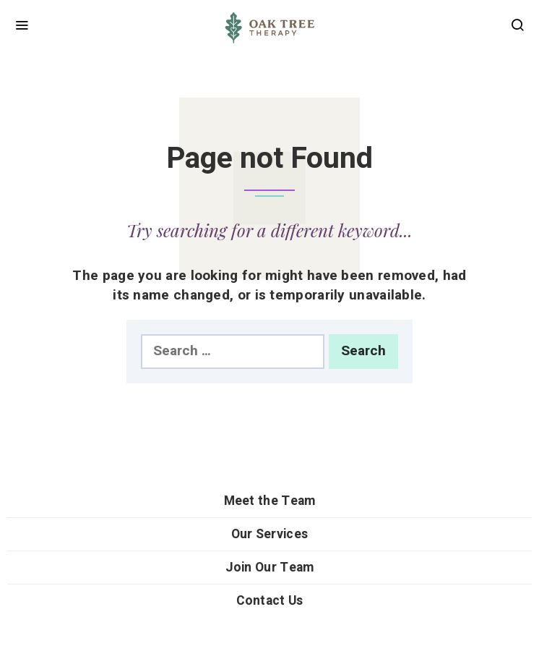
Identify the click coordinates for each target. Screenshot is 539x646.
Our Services (270, 534)
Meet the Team (270, 501)
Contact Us (269, 601)
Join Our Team (269, 567)
